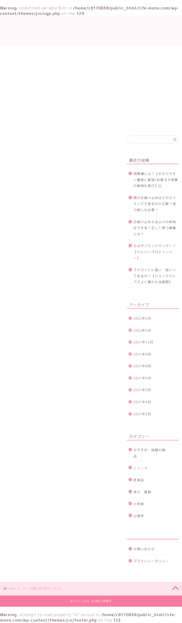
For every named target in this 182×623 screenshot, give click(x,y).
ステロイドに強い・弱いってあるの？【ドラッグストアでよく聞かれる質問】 (154, 276)
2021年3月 (142, 414)
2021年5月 (142, 390)
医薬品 (138, 480)
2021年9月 (142, 354)
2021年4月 (142, 402)
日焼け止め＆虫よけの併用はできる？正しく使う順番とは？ (154, 228)
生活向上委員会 (91, 31)
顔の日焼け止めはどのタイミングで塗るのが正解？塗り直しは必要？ (154, 203)
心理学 (138, 516)
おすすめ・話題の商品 (99, 123)
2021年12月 (143, 342)
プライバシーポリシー (151, 561)
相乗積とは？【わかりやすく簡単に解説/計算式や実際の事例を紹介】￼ (155, 179)
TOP (36, 123)
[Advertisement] (91, 82)
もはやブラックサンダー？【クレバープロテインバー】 (154, 251)
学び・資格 (60, 123)
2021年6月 (142, 378)
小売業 (138, 504)
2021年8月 (142, 366)
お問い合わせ (139, 123)
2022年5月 (142, 330)
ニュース (27, 362)
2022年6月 (142, 318)
